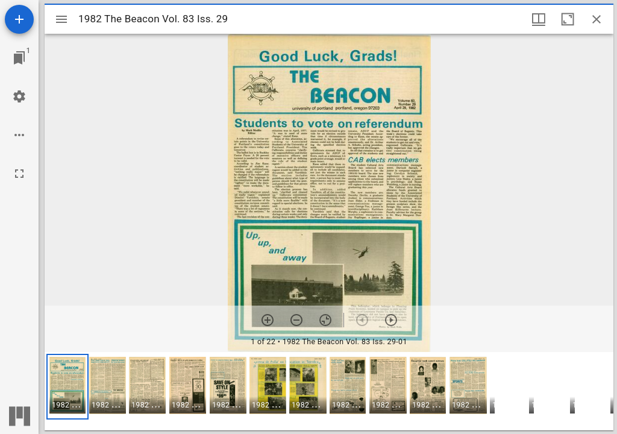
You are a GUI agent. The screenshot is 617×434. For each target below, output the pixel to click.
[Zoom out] (296, 320)
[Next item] (391, 320)
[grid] (329, 391)
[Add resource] (19, 19)
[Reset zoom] (325, 320)
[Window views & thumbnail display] (538, 19)
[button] (67, 387)
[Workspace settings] (19, 96)
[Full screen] (19, 173)
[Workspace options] (19, 135)
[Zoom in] (267, 320)
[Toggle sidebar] (61, 19)
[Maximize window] (567, 19)
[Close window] (596, 19)
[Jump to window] (19, 57)
